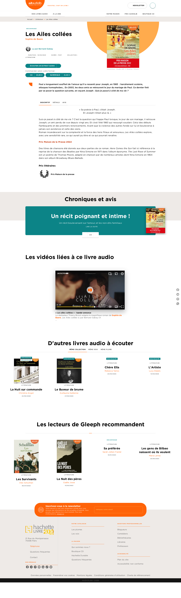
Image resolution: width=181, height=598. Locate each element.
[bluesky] (51, 567)
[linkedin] (43, 567)
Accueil (29, 19)
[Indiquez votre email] (115, 509)
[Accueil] (35, 5)
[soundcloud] (31, 567)
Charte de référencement (138, 575)
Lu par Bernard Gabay (42, 49)
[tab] (27, 14)
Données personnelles (41, 575)
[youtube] (39, 567)
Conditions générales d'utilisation (109, 575)
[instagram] (35, 567)
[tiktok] (47, 567)
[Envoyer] (140, 510)
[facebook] (27, 567)
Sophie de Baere (34, 39)
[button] (137, 5)
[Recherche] (153, 5)
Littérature (39, 19)
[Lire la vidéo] (90, 290)
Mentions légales (84, 575)
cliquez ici (60, 514)
